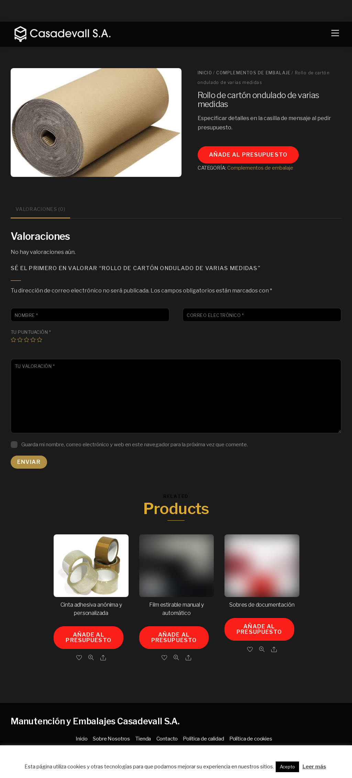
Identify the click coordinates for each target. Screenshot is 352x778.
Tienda (143, 738)
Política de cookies (250, 738)
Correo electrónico (215, 315)
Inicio (205, 72)
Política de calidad (203, 738)
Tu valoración (35, 366)
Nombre (26, 315)
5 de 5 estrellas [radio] (39, 339)
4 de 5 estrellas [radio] (33, 339)
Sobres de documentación (261, 604)
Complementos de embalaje (253, 72)
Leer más (314, 767)
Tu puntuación (31, 332)
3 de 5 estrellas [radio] (26, 339)
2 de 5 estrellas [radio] (20, 339)
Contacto (167, 738)
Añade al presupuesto (248, 154)
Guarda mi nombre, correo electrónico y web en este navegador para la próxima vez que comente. (134, 444)
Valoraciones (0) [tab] (40, 209)
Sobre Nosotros (111, 738)
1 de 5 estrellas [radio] (13, 339)
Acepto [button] (287, 766)
